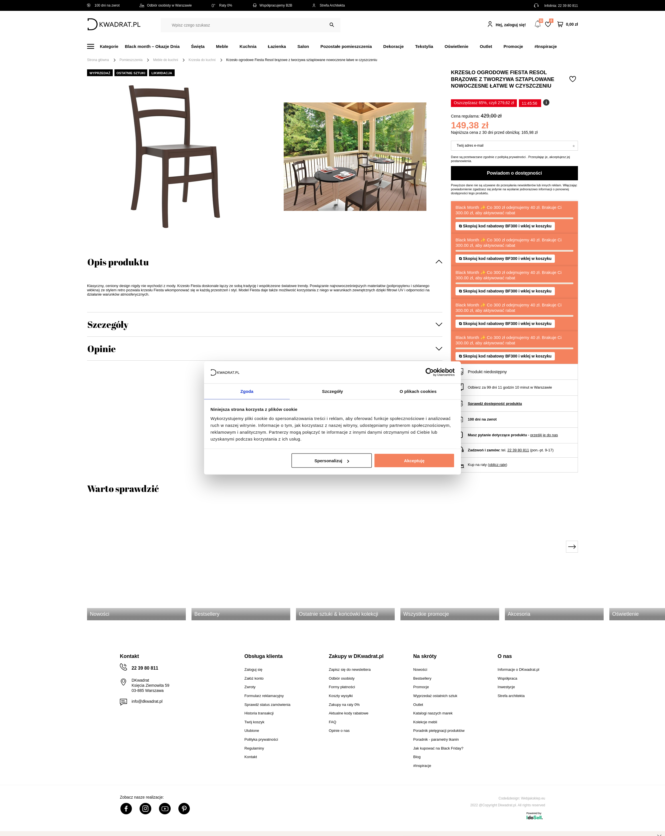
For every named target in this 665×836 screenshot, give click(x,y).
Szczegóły (107, 324)
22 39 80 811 (568, 6)
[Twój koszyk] (567, 24)
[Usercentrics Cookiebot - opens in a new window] (430, 372)
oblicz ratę (497, 465)
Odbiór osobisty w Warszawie (166, 5)
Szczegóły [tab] (332, 390)
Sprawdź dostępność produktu (495, 403)
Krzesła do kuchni (202, 60)
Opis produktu (118, 262)
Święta (198, 46)
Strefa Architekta (328, 5)
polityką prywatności (511, 157)
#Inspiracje (546, 46)
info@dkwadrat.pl (147, 701)
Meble (222, 46)
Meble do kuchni (165, 60)
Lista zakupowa (551, 21)
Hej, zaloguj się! (511, 25)
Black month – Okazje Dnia (152, 46)
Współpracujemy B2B (272, 5)
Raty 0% (222, 5)
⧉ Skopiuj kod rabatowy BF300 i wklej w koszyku (505, 226)
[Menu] (106, 46)
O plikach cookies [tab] (418, 390)
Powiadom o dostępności (514, 173)
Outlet (486, 46)
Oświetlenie (456, 46)
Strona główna (98, 60)
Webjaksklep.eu (533, 798)
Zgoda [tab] (246, 390)
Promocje (513, 46)
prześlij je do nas (544, 435)
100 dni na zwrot (103, 5)
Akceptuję (414, 461)
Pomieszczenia (131, 60)
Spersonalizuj (332, 461)
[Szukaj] (331, 25)
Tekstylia (424, 46)
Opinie (101, 348)
